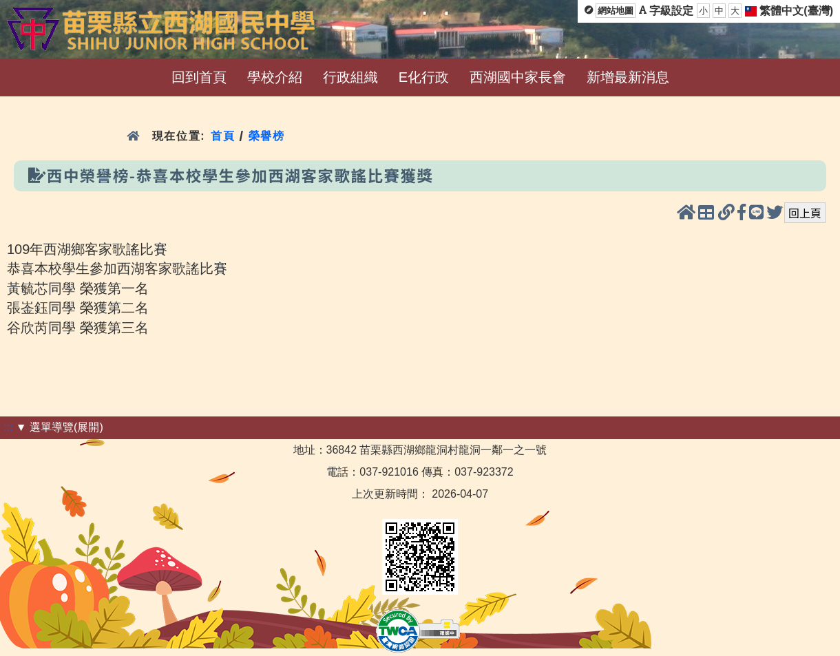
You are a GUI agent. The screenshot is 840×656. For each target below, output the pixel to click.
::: (7, 427)
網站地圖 (615, 11)
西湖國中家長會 (518, 77)
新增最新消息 (628, 77)
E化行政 (424, 77)
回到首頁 (199, 77)
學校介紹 (274, 77)
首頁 (223, 136)
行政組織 (350, 77)
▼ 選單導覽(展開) (59, 427)
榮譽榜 (266, 136)
